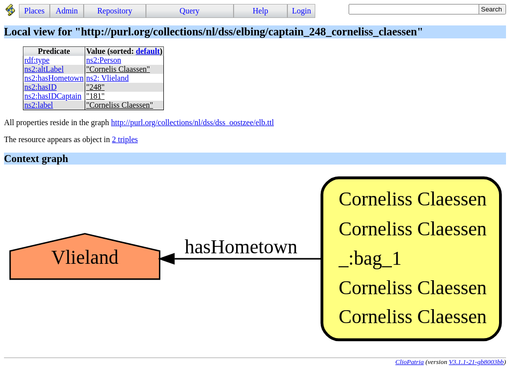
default (148, 51)
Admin (67, 10)
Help (260, 10)
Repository (114, 10)
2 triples (125, 139)
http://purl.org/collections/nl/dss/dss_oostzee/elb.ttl (192, 122)
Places (34, 10)
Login (301, 10)
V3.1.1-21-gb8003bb (476, 362)
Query (190, 10)
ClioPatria (409, 362)
